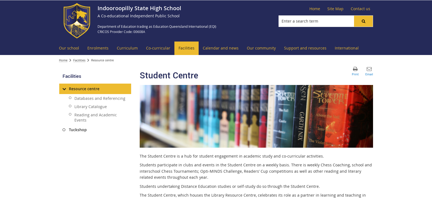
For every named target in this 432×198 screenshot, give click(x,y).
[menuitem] (69, 48)
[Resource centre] (64, 89)
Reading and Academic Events (95, 117)
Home (63, 60)
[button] (363, 21)
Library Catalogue (90, 106)
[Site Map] (335, 8)
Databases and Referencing (99, 98)
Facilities (79, 60)
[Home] (315, 8)
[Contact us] (360, 8)
